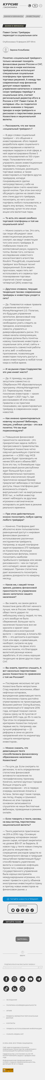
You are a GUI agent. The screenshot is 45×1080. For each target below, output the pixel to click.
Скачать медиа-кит (15, 1034)
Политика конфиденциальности (21, 1005)
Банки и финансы (13, 16)
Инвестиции (33, 16)
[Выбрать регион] (29, 5)
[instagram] (14, 979)
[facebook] (6, 979)
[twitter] (22, 979)
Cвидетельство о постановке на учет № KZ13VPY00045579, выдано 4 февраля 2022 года (19, 1055)
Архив (9, 1011)
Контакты (10, 1023)
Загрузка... (22, 939)
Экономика (10, 7)
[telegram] (39, 979)
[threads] (22, 989)
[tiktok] (6, 989)
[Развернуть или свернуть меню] (40, 5)
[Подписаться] (40, 967)
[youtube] (30, 979)
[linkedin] (14, 989)
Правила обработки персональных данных (22, 1017)
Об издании (11, 1000)
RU (35, 6)
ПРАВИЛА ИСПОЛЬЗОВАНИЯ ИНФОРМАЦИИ (24, 1029)
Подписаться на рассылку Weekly (19, 964)
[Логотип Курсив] (10, 4)
